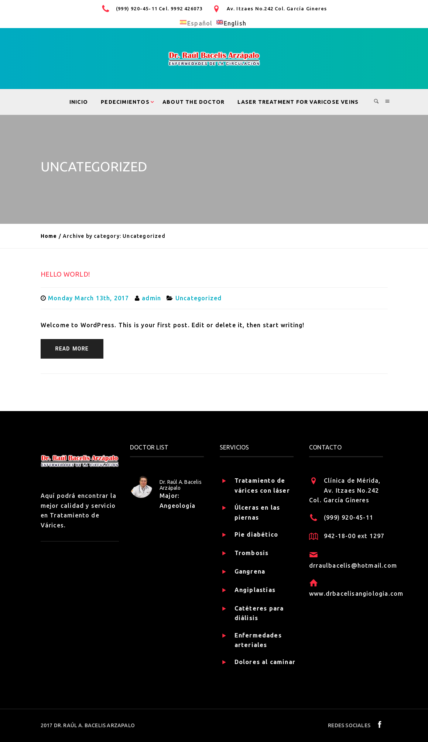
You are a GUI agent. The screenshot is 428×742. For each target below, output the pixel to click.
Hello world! (65, 274)
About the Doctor (193, 102)
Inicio (78, 102)
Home (49, 236)
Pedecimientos (125, 102)
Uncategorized (198, 298)
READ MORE (72, 349)
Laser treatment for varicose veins (298, 102)
